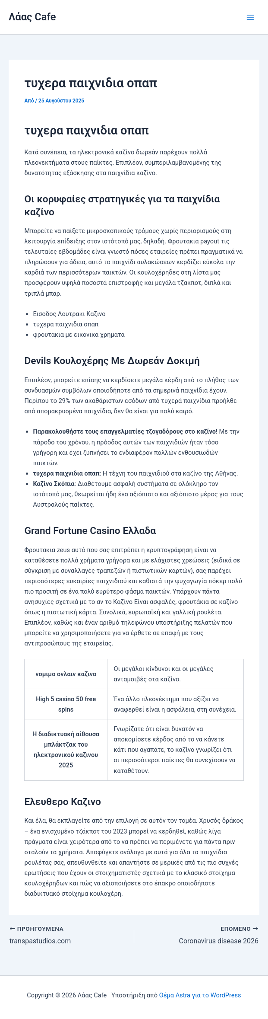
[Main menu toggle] (250, 17)
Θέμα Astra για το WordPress (200, 995)
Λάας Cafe (32, 17)
